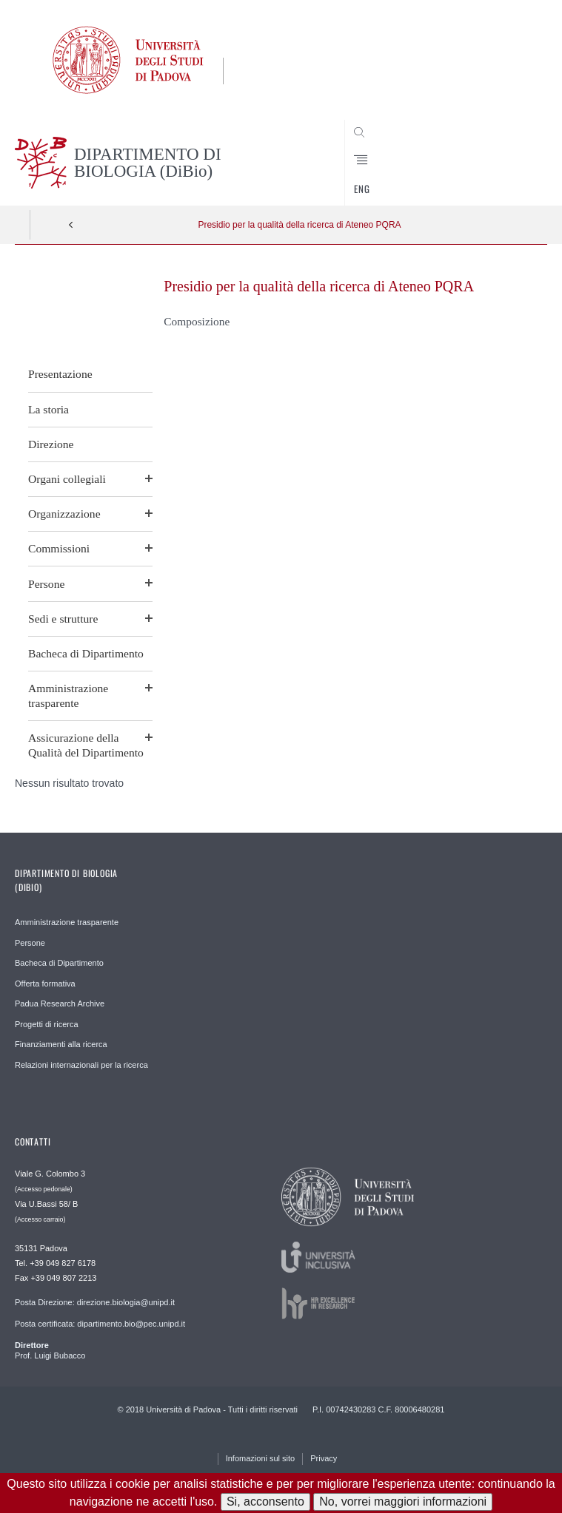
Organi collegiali (67, 479)
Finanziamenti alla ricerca (61, 1044)
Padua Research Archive (59, 1003)
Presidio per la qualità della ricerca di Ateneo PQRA (299, 225)
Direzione (50, 444)
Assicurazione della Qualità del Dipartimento (86, 745)
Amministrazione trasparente (68, 695)
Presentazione (60, 374)
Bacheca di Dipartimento (86, 653)
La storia (48, 409)
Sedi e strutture (63, 618)
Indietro (71, 225)
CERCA (511, 177)
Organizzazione (64, 513)
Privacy (323, 1458)
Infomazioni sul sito (260, 1458)
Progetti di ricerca (46, 1024)
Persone (46, 584)
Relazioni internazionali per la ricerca (81, 1064)
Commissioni (59, 548)
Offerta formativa (45, 983)
